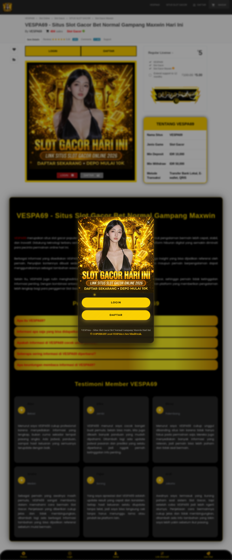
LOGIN (116, 302)
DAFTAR (116, 315)
